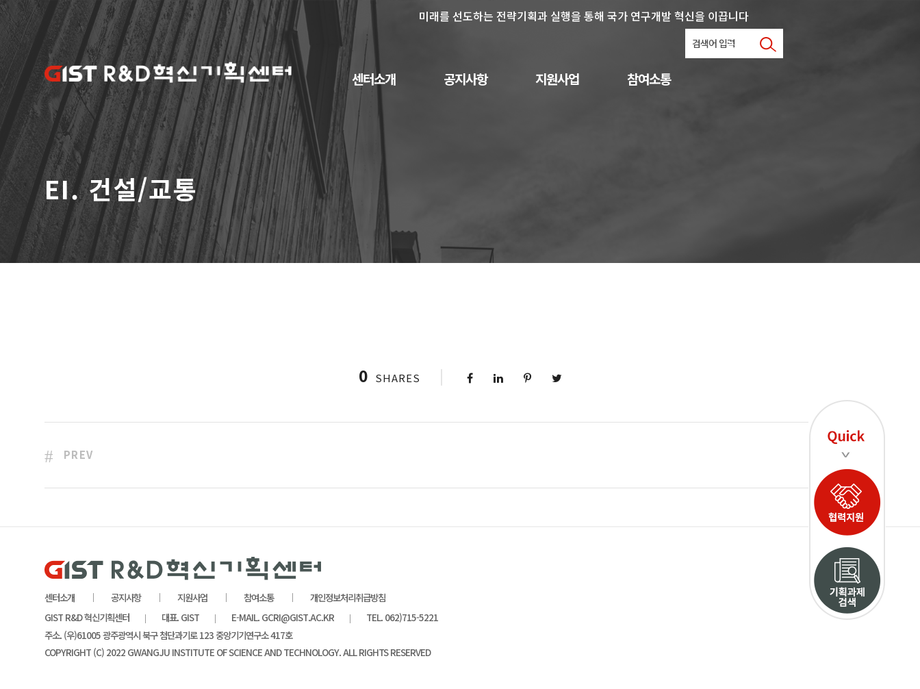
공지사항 (465, 80)
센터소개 (374, 80)
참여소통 (649, 80)
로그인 (737, 44)
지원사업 (557, 80)
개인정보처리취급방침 (347, 597)
